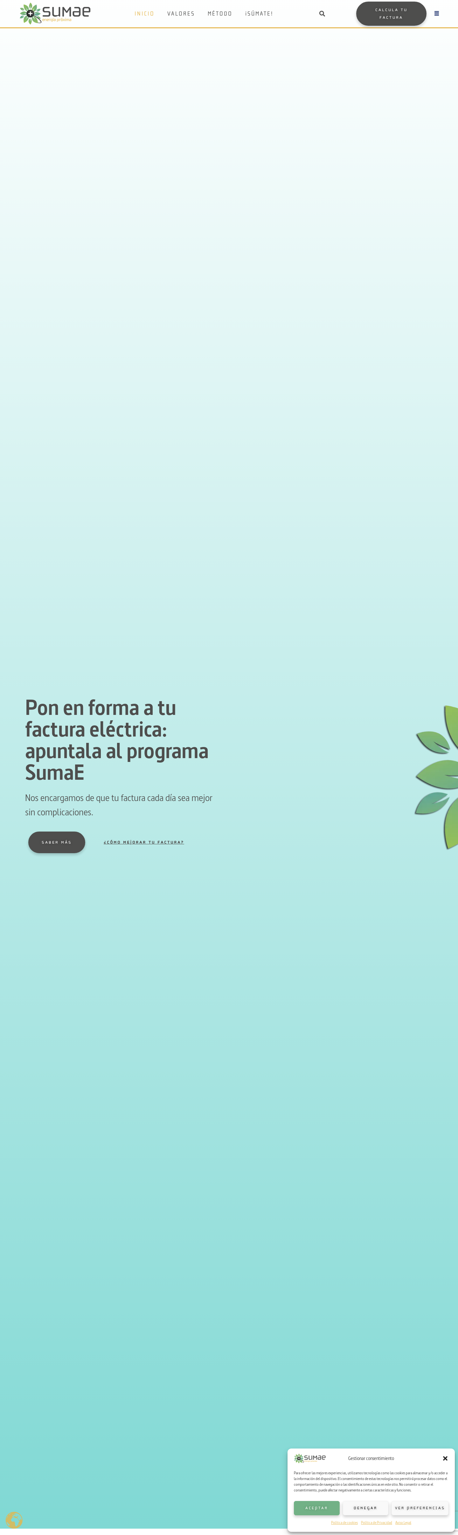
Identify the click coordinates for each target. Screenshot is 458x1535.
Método (220, 13)
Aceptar (316, 1508)
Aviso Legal (403, 1522)
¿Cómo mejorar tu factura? (144, 842)
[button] (445, 1458)
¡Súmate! (259, 13)
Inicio (145, 13)
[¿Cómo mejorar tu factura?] (93, 842)
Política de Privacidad (376, 1522)
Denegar (365, 1508)
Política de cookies (344, 1522)
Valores (181, 13)
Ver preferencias (420, 1508)
